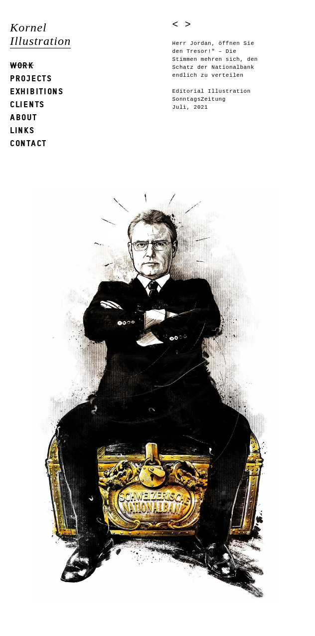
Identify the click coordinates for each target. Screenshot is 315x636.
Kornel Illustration (40, 34)
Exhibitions (37, 91)
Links (22, 130)
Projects (31, 78)
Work (22, 65)
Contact (28, 143)
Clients (27, 104)
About (23, 117)
